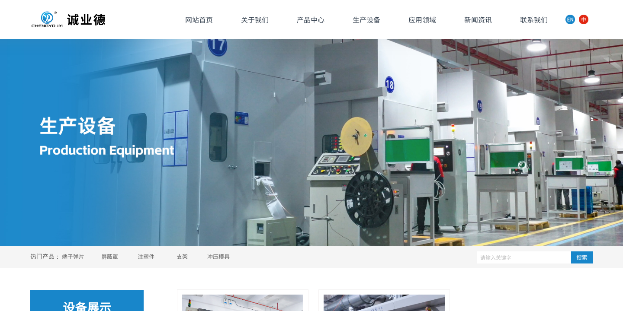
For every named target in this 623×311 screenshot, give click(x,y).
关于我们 (255, 19)
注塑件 (146, 256)
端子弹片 (73, 256)
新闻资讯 (478, 19)
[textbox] (524, 257)
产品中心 (310, 19)
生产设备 (366, 19)
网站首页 (199, 19)
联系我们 (534, 19)
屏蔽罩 (109, 256)
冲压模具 (218, 256)
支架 (182, 256)
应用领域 (422, 19)
